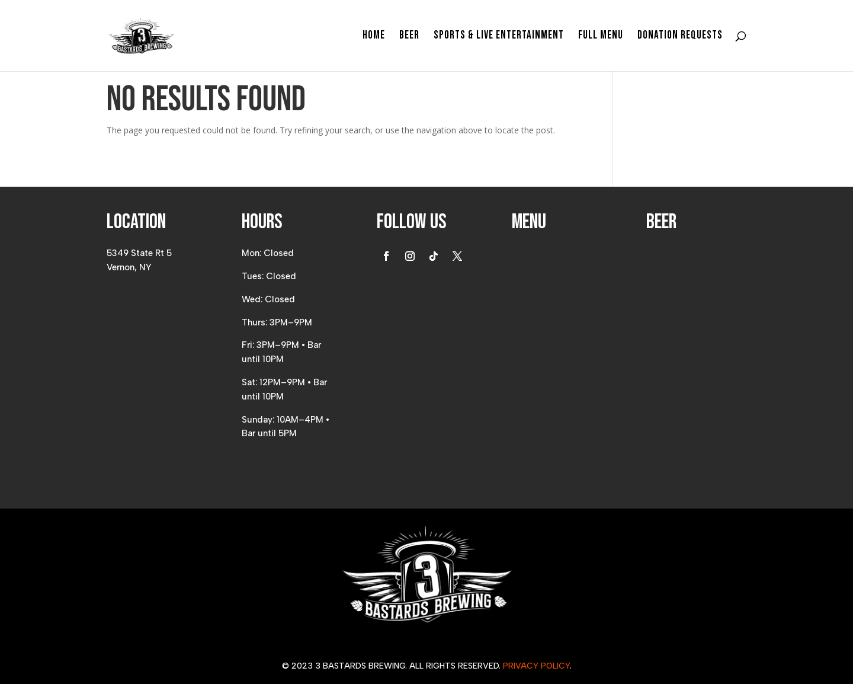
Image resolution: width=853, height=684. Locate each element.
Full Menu (600, 36)
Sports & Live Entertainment (499, 36)
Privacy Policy (536, 666)
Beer (409, 36)
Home (374, 36)
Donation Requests (680, 36)
